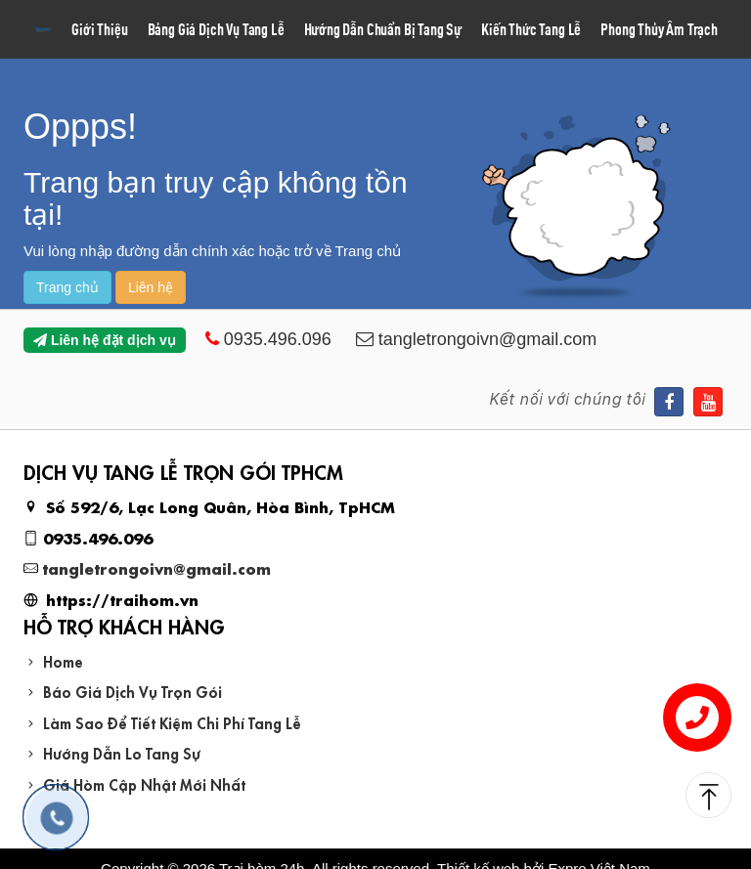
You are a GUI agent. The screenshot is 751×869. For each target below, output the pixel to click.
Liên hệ (150, 287)
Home (63, 660)
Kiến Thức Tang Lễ (531, 29)
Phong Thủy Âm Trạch (659, 29)
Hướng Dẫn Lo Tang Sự (121, 752)
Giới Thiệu (99, 29)
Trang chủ (67, 287)
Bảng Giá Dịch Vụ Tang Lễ (216, 29)
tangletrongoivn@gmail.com (156, 567)
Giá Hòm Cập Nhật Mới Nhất (144, 783)
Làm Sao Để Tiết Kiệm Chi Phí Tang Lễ (172, 722)
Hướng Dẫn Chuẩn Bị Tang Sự (383, 29)
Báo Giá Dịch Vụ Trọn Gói (132, 690)
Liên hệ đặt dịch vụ (104, 340)
